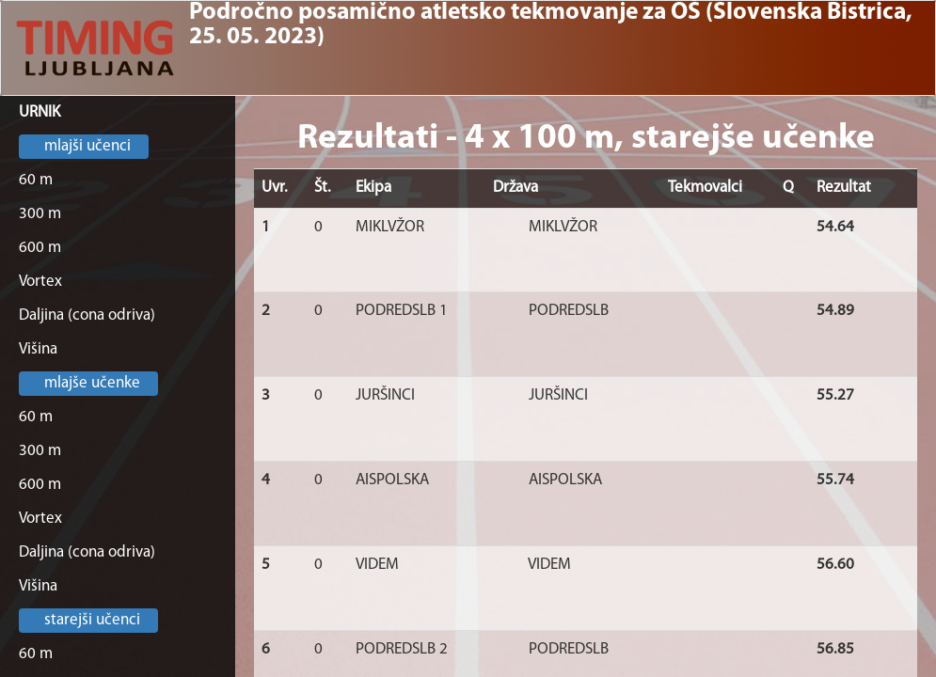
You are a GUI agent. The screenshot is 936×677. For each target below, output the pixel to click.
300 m (40, 214)
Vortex (40, 282)
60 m (36, 180)
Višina (38, 349)
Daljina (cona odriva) (87, 315)
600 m (40, 248)
